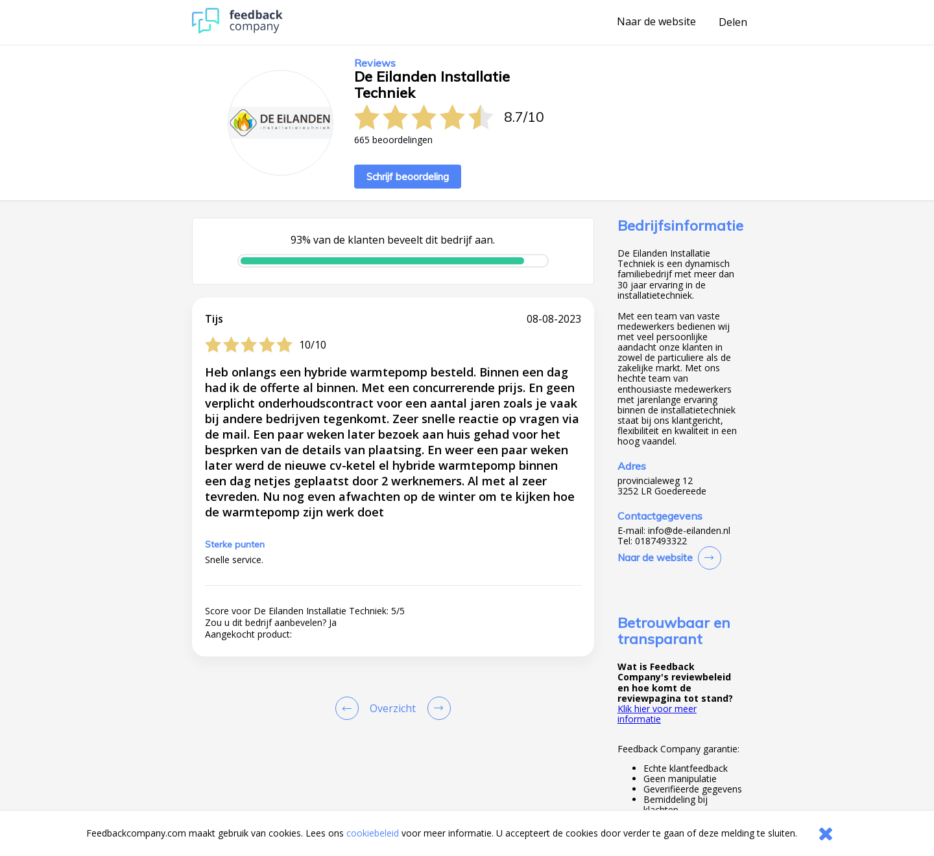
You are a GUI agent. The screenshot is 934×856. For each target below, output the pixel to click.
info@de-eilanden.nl (689, 531)
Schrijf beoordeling (407, 176)
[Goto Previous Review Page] (349, 708)
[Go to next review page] (436, 708)
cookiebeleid (372, 833)
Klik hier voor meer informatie (657, 713)
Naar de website (656, 22)
